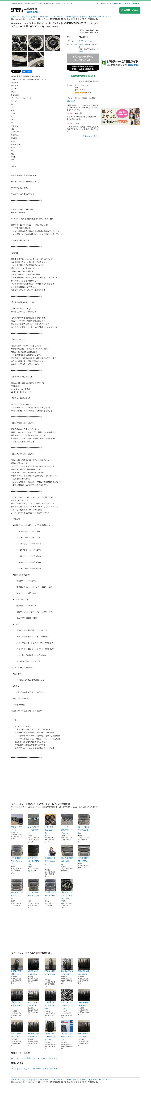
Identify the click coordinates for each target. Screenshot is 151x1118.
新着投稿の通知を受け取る (83, 76)
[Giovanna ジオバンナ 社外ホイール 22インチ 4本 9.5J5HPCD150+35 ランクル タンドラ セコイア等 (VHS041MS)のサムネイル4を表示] (19, 59)
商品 (28, 1058)
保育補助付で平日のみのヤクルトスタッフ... (50, 856)
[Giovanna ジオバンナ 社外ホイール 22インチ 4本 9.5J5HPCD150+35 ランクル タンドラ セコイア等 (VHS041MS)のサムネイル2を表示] (36, 43)
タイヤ (22, 1058)
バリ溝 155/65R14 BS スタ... (17, 889)
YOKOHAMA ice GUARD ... (33, 966)
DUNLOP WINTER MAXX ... (67, 966)
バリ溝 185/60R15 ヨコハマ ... (50, 889)
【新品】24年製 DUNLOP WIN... (50, 999)
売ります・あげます (29, 17)
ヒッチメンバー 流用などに (33, 824)
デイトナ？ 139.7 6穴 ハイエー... (67, 824)
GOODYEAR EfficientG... (17, 966)
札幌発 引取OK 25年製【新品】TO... (50, 1030)
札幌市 (81, 45)
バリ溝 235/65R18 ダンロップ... (33, 889)
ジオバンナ (36, 1058)
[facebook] (27, 71)
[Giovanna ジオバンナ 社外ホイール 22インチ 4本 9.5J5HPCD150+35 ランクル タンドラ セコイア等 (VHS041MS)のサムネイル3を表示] (52, 43)
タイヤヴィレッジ (81, 85)
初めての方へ (118, 3)
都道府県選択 (32, 12)
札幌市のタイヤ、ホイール (99, 17)
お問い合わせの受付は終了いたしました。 (83, 58)
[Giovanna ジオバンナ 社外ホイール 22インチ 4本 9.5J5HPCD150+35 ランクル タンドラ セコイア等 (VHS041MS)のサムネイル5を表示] (36, 59)
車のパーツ (44, 17)
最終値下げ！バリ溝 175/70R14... (33, 855)
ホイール (14, 1058)
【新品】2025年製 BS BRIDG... (17, 999)
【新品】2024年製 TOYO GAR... (67, 1030)
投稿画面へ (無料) (129, 10)
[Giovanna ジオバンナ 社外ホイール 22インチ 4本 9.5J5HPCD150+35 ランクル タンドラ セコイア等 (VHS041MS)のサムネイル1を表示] (19, 43)
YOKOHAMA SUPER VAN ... (50, 968)
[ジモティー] (19, 10)
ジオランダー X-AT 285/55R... (50, 824)
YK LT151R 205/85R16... (33, 997)
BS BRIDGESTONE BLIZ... (33, 1029)
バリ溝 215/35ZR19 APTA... (84, 853)
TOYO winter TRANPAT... (17, 1029)
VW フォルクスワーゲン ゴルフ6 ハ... (67, 999)
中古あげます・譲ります (21, 1069)
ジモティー (15, 17)
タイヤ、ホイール (57, 17)
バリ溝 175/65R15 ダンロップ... (17, 855)
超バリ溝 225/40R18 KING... (67, 855)
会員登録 (136, 3)
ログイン (127, 3)
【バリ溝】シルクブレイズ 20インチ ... (67, 889)
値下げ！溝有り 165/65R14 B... (84, 824)
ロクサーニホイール (17, 822)
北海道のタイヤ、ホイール (76, 17)
